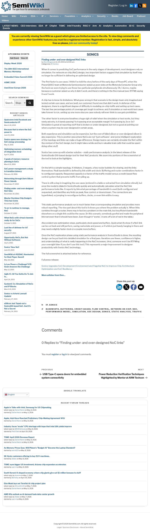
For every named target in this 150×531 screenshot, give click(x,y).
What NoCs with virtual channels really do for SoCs (18, 219)
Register (113, 5)
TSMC (62, 26)
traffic (137, 312)
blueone (18, 475)
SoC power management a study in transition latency (18, 170)
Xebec (14, 459)
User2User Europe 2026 (15, 88)
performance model (58, 312)
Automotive (121, 26)
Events (6, 28)
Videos (5, 20)
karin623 (15, 450)
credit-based (82, 309)
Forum (23, 16)
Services (56, 16)
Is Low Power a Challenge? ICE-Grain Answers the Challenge (18, 265)
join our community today (83, 43)
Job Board (127, 16)
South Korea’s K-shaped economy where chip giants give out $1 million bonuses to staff (42, 473)
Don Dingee (48, 62)
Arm (94, 26)
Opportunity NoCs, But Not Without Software (16, 238)
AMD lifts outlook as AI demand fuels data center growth (29, 494)
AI (100, 26)
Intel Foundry (74, 26)
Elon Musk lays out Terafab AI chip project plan (24, 483)
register (55, 354)
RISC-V (86, 26)
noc (135, 309)
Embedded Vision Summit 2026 (18, 77)
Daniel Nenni (20, 410)
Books (115, 16)
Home (5, 16)
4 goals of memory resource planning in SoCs (16, 160)
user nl (14, 467)
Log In (123, 5)
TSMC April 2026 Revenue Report (19, 437)
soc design (94, 312)
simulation (79, 312)
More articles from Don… (53, 275)
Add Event (14, 58)
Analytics (87, 16)
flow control (100, 309)
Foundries (71, 16)
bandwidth (52, 309)
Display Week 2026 (13, 63)
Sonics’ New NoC (11, 247)
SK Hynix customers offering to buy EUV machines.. (27, 456)
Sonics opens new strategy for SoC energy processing (17, 140)
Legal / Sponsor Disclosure (68, 527)
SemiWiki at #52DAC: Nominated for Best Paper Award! (19, 255)
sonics (106, 312)
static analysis (121, 312)
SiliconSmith (20, 486)
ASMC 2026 (9, 82)
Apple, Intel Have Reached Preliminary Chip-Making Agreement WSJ (34, 418)
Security (102, 16)
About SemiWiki (86, 527)
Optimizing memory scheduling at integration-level (17, 150)
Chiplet (53, 26)
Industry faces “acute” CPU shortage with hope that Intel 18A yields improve (38, 426)
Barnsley (15, 478)
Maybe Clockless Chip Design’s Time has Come (17, 199)
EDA (34, 16)
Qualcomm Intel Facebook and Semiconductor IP (17, 121)
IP (44, 16)
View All (24, 58)
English (10, 394)
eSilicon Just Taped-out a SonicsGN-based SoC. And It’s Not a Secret (17, 306)
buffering (66, 309)
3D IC (131, 26)
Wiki (14, 16)
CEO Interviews (29, 26)
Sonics (56, 64)
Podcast (141, 16)
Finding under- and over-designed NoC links (64, 59)
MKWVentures (20, 429)
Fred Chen (15, 432)
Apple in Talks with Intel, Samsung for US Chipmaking (27, 407)
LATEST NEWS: (10, 26)
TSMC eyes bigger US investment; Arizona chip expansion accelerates (35, 464)
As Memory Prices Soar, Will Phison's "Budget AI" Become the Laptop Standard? (39, 448)
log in (64, 354)
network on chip (121, 309)
